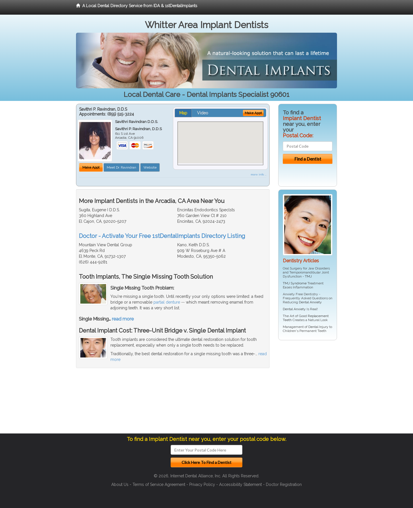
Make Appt (91, 167)
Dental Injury (318, 327)
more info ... (258, 174)
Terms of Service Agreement (159, 484)
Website (150, 167)
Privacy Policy (202, 484)
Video (202, 113)
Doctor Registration (284, 484)
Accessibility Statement (240, 484)
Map (183, 113)
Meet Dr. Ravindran (121, 167)
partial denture (166, 302)
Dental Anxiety (310, 302)
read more (123, 319)
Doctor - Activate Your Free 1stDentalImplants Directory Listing (162, 235)
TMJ (308, 276)
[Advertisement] (307, 389)
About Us (119, 484)
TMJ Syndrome (295, 283)
